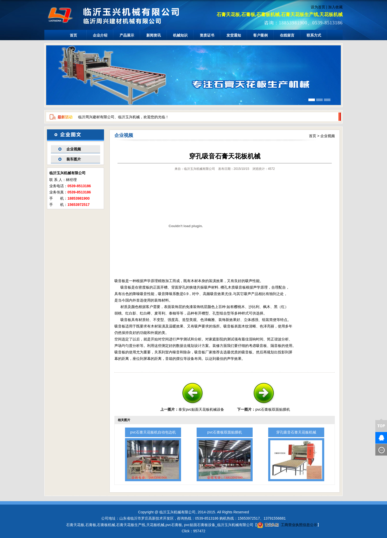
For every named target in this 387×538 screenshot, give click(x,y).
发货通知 (233, 35)
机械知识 (180, 35)
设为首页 (318, 7)
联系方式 (314, 35)
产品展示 (127, 35)
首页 (73, 35)
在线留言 (287, 35)
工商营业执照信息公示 (287, 525)
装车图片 (73, 159)
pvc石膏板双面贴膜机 (272, 409)
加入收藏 (335, 7)
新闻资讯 (153, 35)
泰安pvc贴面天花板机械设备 (201, 409)
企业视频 (73, 149)
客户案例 (260, 35)
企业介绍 (100, 35)
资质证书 (207, 35)
